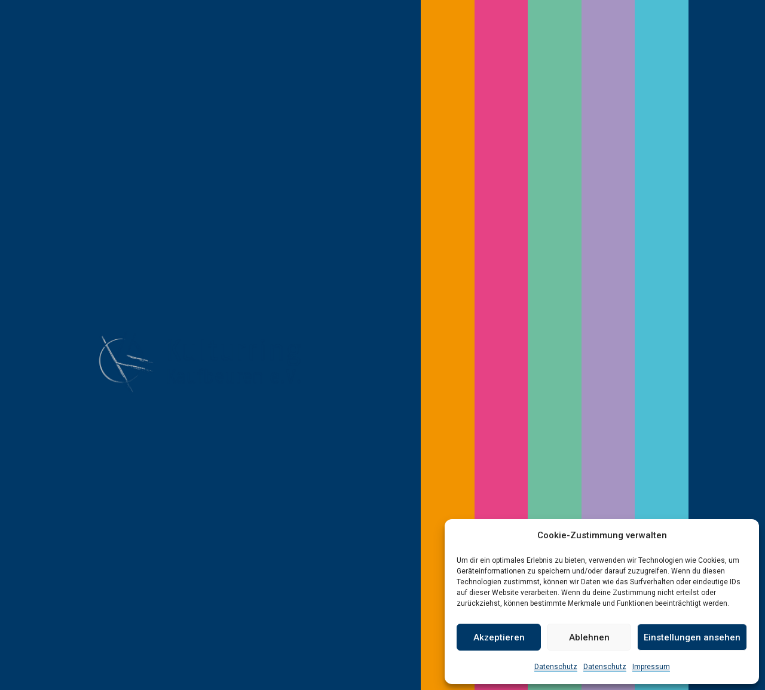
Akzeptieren (499, 637)
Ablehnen (589, 637)
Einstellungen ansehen (692, 637)
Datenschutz (555, 667)
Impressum (651, 667)
